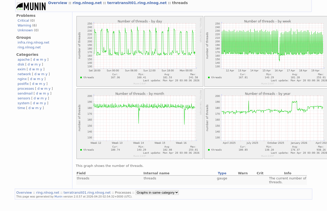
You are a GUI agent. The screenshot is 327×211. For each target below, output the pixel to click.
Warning (24, 25)
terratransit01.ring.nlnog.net (137, 3)
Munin (58, 196)
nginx (22, 79)
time (21, 108)
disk (21, 64)
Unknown (25, 30)
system (23, 103)
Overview (58, 3)
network (24, 74)
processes (26, 88)
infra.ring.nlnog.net (33, 42)
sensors (24, 98)
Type (222, 173)
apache (23, 59)
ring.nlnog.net (88, 3)
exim (22, 69)
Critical (23, 20)
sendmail (25, 93)
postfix (23, 84)
